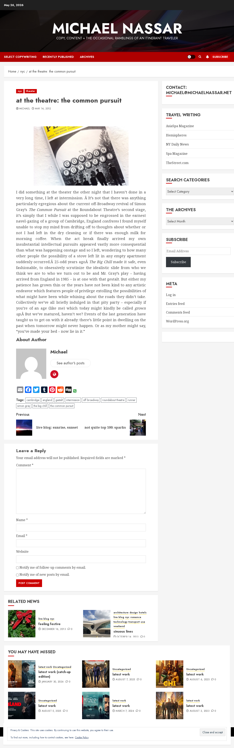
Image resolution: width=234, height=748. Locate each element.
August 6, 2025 (199, 679)
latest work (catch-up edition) (54, 674)
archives (87, 57)
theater (30, 91)
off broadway (91, 400)
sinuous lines (123, 631)
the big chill (40, 406)
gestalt (59, 400)
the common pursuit (61, 406)
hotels (142, 612)
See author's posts (71, 363)
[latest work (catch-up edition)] (21, 674)
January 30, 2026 (53, 682)
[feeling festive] (21, 623)
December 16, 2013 (54, 629)
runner (131, 400)
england (47, 400)
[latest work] (95, 674)
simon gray (23, 406)
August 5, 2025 (51, 711)
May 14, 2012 (43, 108)
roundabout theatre (113, 400)
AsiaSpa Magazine (180, 126)
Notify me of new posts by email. (45, 574)
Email (21, 536)
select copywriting (20, 57)
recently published (58, 57)
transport (134, 622)
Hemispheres (176, 135)
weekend (119, 626)
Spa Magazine (177, 153)
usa (143, 622)
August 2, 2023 (199, 711)
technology (120, 622)
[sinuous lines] (96, 623)
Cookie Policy (82, 737)
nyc (20, 91)
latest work (45, 667)
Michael (24, 108)
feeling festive (49, 624)
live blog (43, 619)
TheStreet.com (177, 163)
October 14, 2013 (127, 637)
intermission (73, 400)
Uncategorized (62, 667)
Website (22, 551)
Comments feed (178, 312)
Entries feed (175, 303)
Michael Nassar (117, 28)
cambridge (33, 400)
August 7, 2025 (125, 679)
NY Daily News (177, 144)
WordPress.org (177, 321)
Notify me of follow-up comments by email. (53, 567)
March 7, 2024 (125, 711)
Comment (24, 465)
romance (135, 617)
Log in (171, 295)
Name (22, 520)
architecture (121, 612)
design (134, 612)
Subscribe (216, 57)
